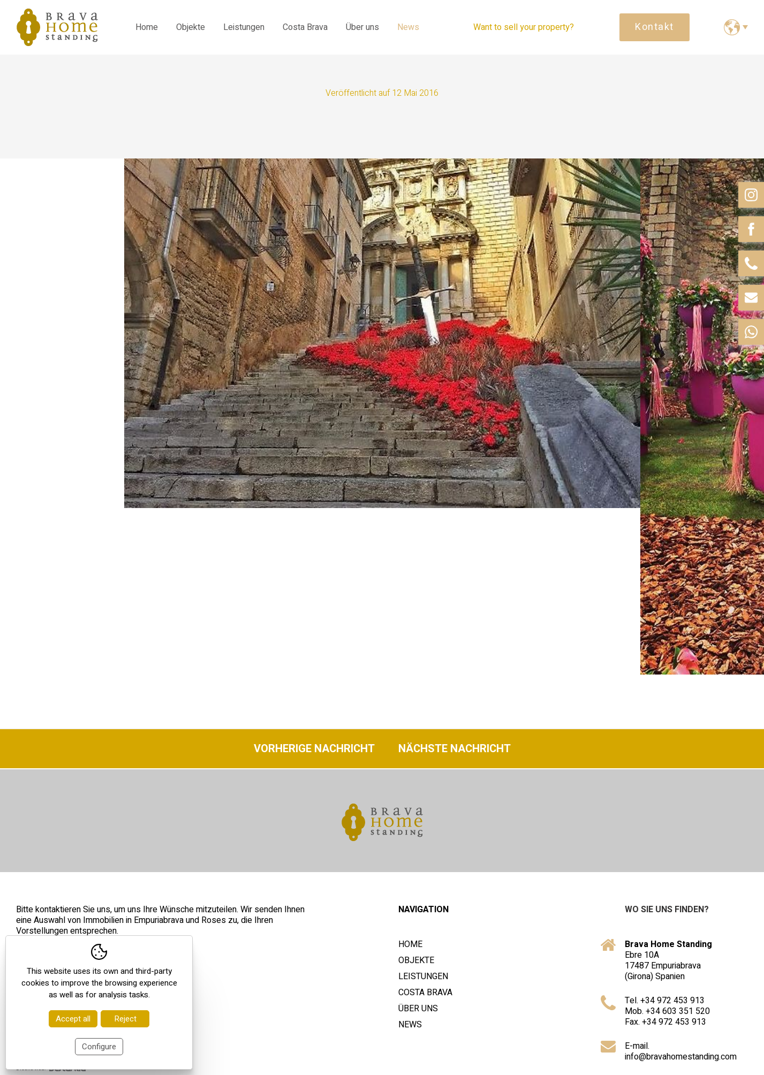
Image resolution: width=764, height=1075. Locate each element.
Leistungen (243, 27)
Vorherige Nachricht (314, 748)
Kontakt (654, 27)
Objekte (190, 27)
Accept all (73, 1019)
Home (146, 27)
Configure (99, 1047)
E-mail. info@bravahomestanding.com (681, 1051)
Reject (125, 1019)
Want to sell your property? (523, 27)
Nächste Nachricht (454, 748)
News (408, 27)
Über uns (362, 27)
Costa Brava (305, 27)
